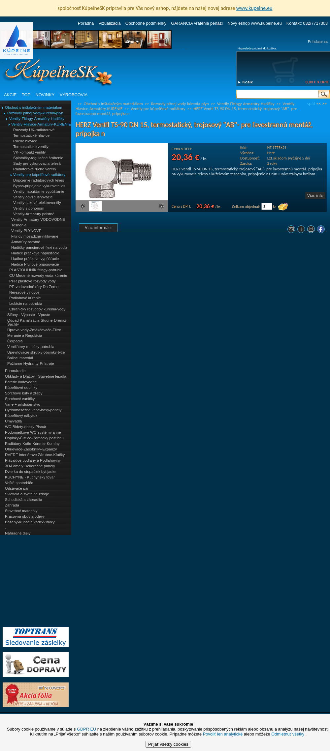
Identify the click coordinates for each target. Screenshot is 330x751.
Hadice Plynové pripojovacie (35, 264)
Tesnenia (18, 225)
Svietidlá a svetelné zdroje (27, 494)
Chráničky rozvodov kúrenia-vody (37, 309)
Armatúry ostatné (25, 242)
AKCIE (10, 94)
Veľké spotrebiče (19, 483)
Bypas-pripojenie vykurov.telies (39, 186)
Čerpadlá (15, 341)
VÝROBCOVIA (74, 94)
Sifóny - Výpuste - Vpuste (28, 315)
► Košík (245, 82)
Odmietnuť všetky (287, 734)
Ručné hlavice (25, 141)
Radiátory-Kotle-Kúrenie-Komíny (32, 444)
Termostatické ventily (31, 147)
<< (318, 103)
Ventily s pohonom (28, 208)
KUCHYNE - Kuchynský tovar (30, 477)
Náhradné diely (17, 533)
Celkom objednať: (246, 206)
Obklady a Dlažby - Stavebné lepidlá (35, 376)
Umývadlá (13, 421)
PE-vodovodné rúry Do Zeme (33, 287)
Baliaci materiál (20, 358)
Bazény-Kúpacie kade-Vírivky (29, 522)
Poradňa (86, 23)
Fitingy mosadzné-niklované (34, 236)
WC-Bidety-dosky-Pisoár (25, 427)
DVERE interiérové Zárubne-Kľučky (35, 455)
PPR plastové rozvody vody (32, 281)
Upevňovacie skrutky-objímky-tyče (36, 352)
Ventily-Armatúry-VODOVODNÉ (38, 219)
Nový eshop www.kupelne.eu (254, 23)
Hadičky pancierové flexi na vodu (39, 247)
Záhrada (12, 505)
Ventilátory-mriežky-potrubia (30, 347)
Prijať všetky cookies (168, 744)
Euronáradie (15, 371)
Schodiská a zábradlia (23, 500)
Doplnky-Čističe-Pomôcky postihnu (34, 438)
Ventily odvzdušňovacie (33, 197)
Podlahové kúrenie (25, 298)
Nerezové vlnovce (24, 292)
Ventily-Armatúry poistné (33, 214)
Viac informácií (99, 227)
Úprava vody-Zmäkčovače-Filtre (34, 330)
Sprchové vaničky (20, 399)
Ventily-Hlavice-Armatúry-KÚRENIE (41, 124)
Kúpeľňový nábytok (21, 416)
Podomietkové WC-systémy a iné (33, 432)
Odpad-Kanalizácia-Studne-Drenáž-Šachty (37, 322)
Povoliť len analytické (223, 734)
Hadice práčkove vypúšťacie (35, 259)
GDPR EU (86, 729)
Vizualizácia (109, 23)
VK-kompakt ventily (29, 152)
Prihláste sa (318, 41)
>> (324, 103)
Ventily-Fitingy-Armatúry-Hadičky (36, 119)
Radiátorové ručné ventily (34, 169)
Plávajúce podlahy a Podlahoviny (33, 460)
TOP (26, 94)
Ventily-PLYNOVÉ (26, 231)
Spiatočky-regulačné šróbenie (38, 158)
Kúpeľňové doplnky (21, 388)
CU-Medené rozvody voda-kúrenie (38, 275)
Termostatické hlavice (31, 135)
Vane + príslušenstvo (22, 404)
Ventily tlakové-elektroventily (37, 203)
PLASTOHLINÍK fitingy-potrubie (35, 270)
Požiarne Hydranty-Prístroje (30, 363)
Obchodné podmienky (146, 23)
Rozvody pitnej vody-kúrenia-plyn (35, 113)
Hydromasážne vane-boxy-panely (33, 410)
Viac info (315, 195)
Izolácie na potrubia (25, 303)
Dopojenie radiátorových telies (38, 180)
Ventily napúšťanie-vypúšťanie (38, 191)
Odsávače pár (17, 488)
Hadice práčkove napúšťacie (35, 253)
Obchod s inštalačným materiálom (33, 107)
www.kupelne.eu (254, 8)
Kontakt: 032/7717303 (307, 23)
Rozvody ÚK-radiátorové (33, 130)
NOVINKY (45, 94)
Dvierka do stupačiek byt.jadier (31, 472)
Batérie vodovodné (21, 382)
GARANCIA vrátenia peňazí (197, 23)
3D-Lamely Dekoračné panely (30, 466)
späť (311, 103)
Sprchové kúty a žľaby (23, 393)
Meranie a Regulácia (24, 335)
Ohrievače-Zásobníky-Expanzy (31, 449)
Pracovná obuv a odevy (25, 516)
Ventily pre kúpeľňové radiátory (39, 175)
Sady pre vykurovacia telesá (37, 163)
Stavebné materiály (21, 511)
